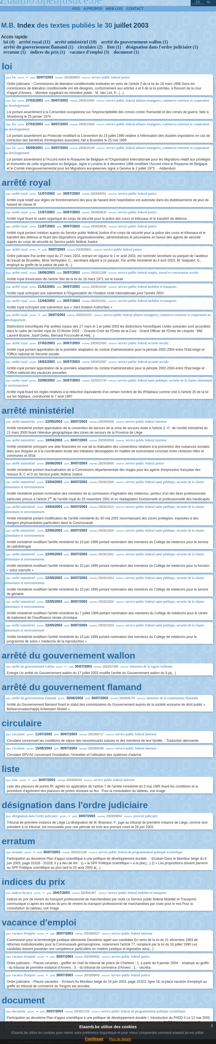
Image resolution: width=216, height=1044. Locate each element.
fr (198, 2)
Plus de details (120, 1039)
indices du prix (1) (47, 52)
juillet (123, 25)
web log (114, 8)
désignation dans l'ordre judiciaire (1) (162, 47)
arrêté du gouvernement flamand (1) (38, 47)
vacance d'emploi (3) (89, 52)
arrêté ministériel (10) (75, 42)
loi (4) (9, 42)
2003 (141, 25)
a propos (93, 8)
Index (26, 25)
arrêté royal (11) (34, 42)
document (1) (126, 52)
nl (209, 2)
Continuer (94, 1039)
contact (135, 8)
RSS (76, 8)
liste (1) (114, 47)
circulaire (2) (90, 47)
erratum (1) (14, 52)
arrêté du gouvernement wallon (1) (134, 42)
